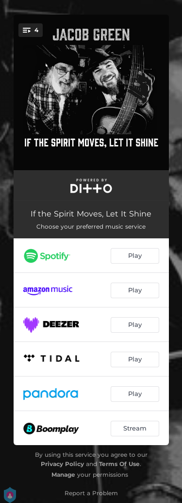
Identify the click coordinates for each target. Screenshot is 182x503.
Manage (63, 474)
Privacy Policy (62, 463)
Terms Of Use (119, 463)
